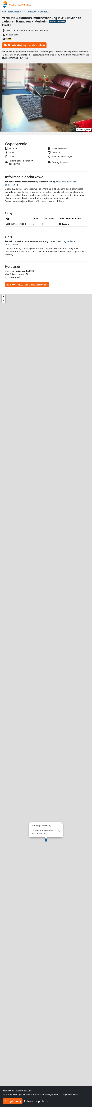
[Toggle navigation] (87, 5)
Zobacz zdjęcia (83, 129)
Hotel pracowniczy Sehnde (34, 11)
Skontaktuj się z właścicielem (24, 45)
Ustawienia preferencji (37, 1101)
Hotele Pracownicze (9, 11)
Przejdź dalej (13, 1101)
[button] (46, 840)
